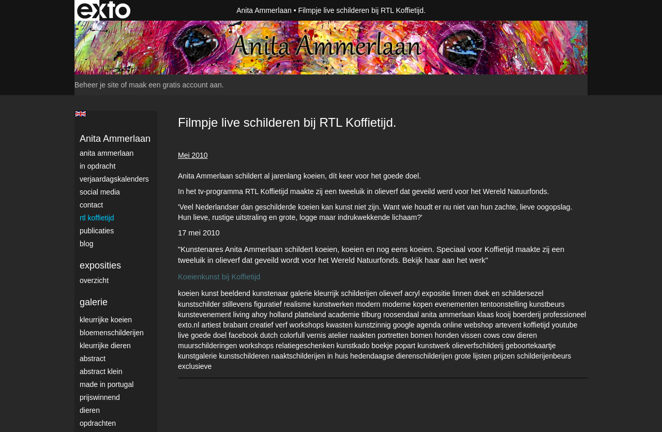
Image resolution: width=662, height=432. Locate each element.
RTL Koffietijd (97, 218)
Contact (91, 205)
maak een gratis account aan (175, 85)
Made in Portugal (106, 384)
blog (86, 244)
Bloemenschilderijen (112, 333)
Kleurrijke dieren (105, 345)
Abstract (93, 358)
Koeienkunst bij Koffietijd (219, 277)
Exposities (100, 265)
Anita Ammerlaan (264, 10)
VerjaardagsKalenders (114, 179)
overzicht (94, 280)
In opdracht (97, 166)
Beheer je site (96, 85)
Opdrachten (98, 423)
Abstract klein (101, 371)
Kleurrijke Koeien (106, 320)
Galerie (94, 302)
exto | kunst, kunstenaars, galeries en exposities (103, 10)
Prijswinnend (100, 397)
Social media (100, 192)
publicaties (97, 231)
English (80, 114)
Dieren (90, 410)
